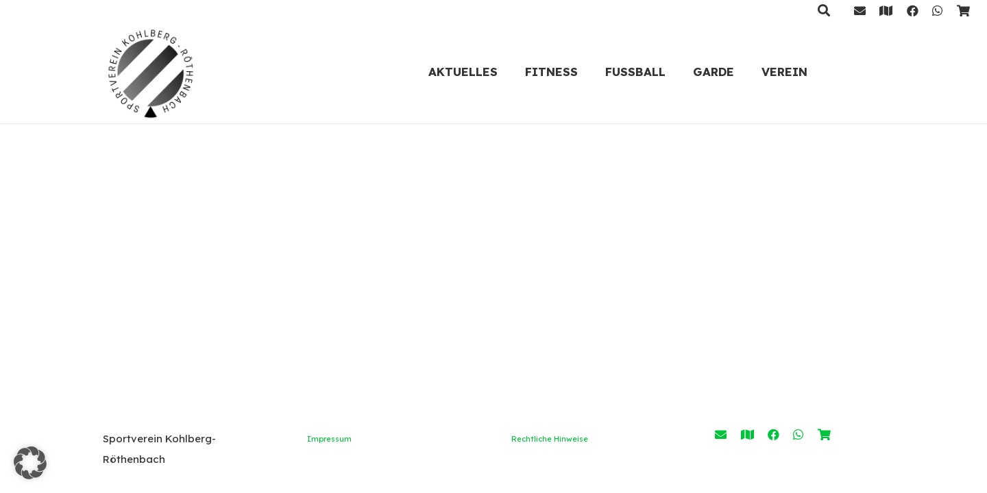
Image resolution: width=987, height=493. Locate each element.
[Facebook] (912, 10)
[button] (30, 463)
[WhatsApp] (937, 10)
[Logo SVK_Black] (151, 72)
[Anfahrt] (747, 434)
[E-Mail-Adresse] (860, 10)
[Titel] (885, 10)
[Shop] (963, 10)
